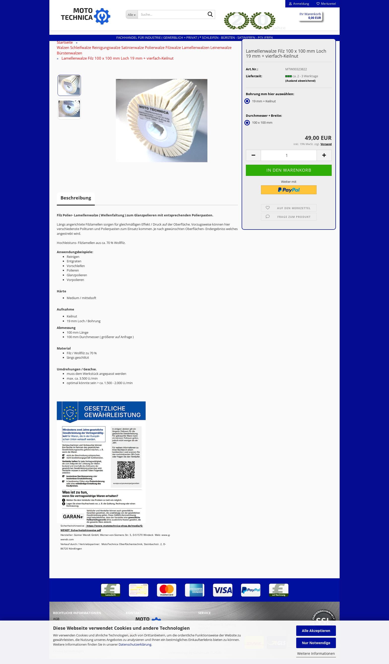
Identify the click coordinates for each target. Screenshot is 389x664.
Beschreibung (76, 203)
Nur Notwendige (316, 642)
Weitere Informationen (316, 653)
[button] (253, 160)
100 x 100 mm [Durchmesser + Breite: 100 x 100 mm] (259, 127)
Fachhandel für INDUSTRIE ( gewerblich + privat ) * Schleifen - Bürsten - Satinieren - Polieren (194, 37)
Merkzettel (326, 3)
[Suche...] (132, 14)
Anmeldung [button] (299, 3)
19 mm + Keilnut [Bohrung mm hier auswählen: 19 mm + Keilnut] (261, 106)
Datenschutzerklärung (135, 644)
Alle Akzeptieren (316, 630)
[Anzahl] (289, 160)
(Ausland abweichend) (300, 85)
